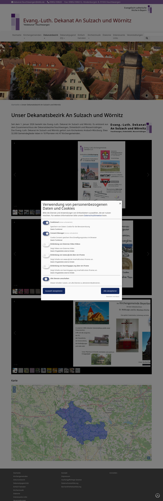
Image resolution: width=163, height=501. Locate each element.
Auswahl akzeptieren (54, 291)
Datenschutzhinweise (93, 215)
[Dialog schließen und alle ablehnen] (120, 202)
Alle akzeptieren (110, 291)
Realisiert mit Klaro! (112, 296)
